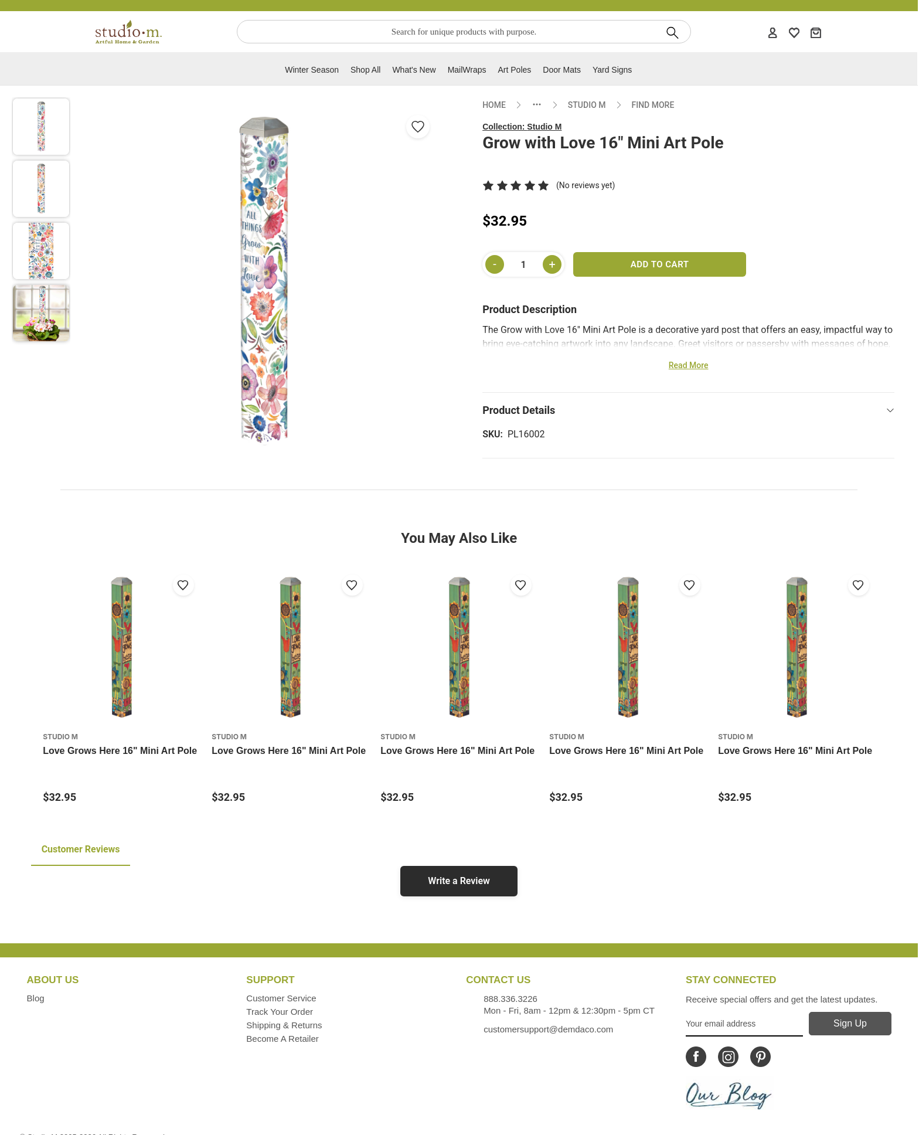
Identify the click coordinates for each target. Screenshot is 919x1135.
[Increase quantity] (552, 264)
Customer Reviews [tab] (81, 849)
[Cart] (815, 32)
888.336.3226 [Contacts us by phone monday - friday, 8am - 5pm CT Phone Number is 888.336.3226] (510, 999)
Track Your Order (279, 1012)
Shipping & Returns (284, 1025)
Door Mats (562, 69)
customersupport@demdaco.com (548, 1029)
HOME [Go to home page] (494, 105)
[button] (41, 126)
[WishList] (794, 32)
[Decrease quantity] (494, 264)
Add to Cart (660, 264)
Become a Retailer (282, 1039)
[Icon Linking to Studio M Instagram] (728, 1056)
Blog (36, 998)
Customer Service (281, 998)
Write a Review (459, 880)
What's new (413, 69)
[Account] (772, 32)
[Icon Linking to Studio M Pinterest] (760, 1056)
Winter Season (312, 69)
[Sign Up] (850, 1023)
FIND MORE (653, 105)
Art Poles (515, 69)
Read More (689, 365)
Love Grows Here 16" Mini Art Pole (120, 751)
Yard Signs (612, 69)
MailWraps (467, 69)
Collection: (521, 126)
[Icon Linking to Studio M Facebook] (696, 1056)
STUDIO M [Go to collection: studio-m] (587, 105)
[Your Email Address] (744, 1024)
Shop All (365, 69)
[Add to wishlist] (183, 585)
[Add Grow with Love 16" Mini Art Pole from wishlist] (418, 126)
